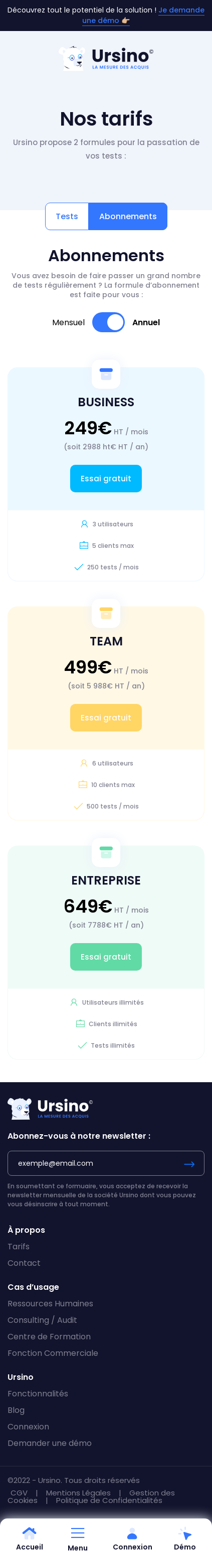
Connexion (28, 1426)
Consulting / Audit (42, 1320)
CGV (20, 1492)
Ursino (21, 1377)
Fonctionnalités (38, 1393)
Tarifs (19, 1246)
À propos (26, 1230)
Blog (16, 1410)
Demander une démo (50, 1443)
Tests (67, 216)
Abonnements (128, 216)
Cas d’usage (33, 1287)
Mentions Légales (79, 1492)
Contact (24, 1263)
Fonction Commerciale (53, 1353)
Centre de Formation (49, 1336)
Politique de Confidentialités (109, 1500)
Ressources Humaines (50, 1303)
